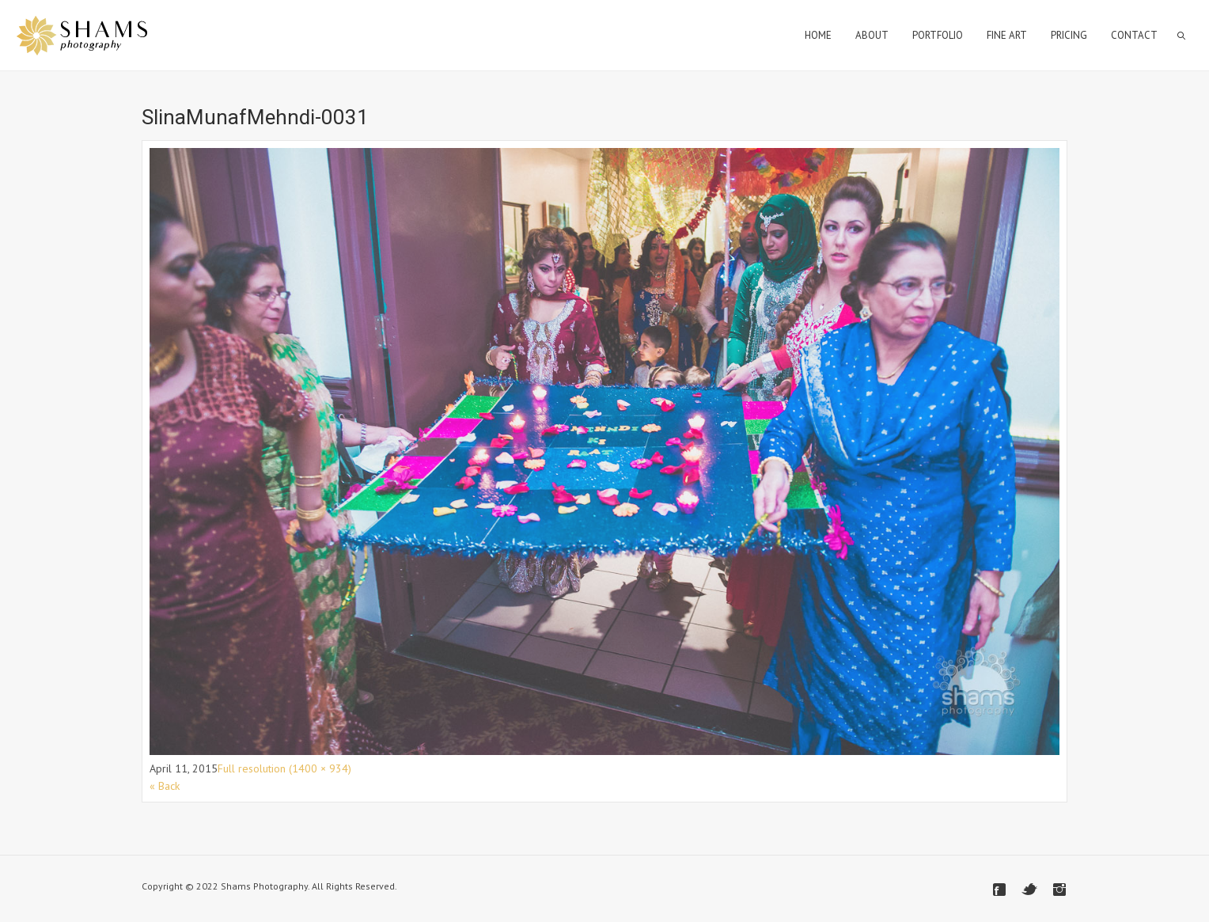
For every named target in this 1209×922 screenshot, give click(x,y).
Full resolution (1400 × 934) (284, 768)
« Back (165, 786)
